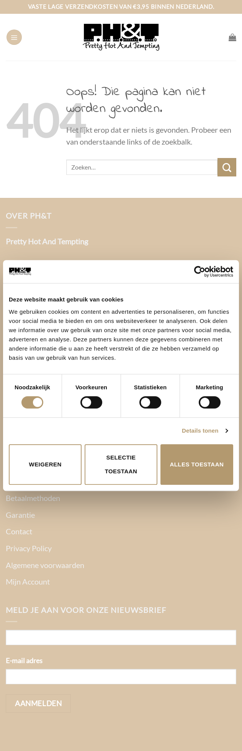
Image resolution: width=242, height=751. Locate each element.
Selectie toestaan (121, 464)
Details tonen (200, 430)
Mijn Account (28, 581)
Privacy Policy (29, 548)
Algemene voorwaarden (45, 565)
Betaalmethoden (33, 497)
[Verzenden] (226, 167)
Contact (19, 531)
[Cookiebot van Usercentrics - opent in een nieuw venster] (199, 271)
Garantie (20, 514)
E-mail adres (24, 660)
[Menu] (14, 37)
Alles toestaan (197, 464)
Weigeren (45, 464)
